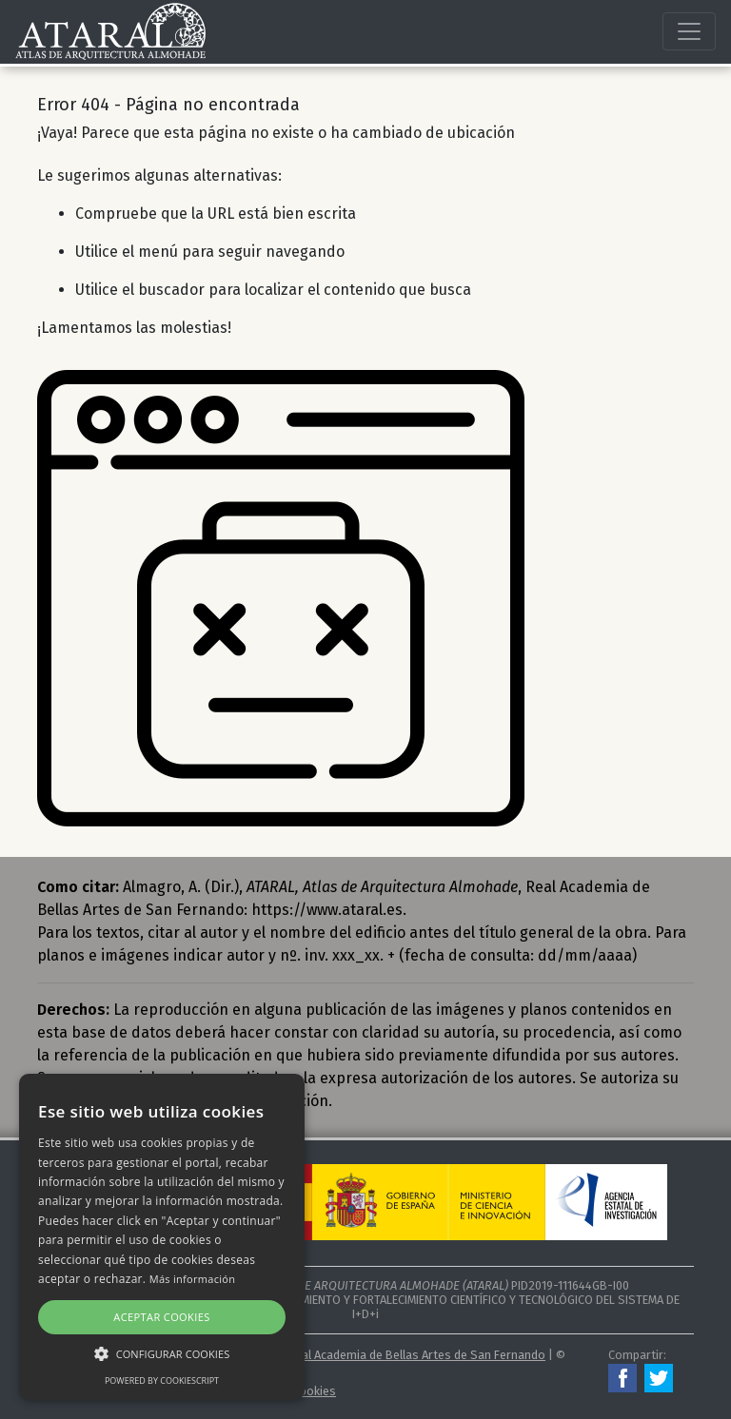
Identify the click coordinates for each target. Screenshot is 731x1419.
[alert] (162, 1237)
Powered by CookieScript (162, 1380)
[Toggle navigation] (689, 31)
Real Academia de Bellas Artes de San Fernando (416, 1355)
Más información (192, 1279)
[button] (162, 1353)
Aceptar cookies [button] (161, 1317)
